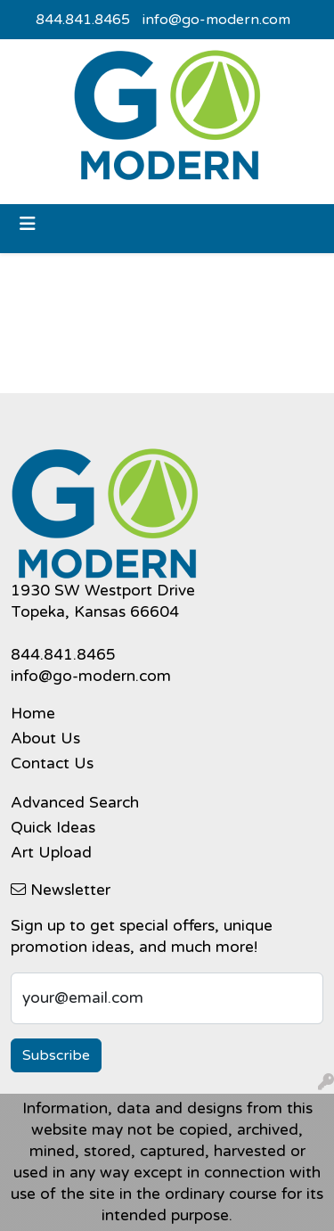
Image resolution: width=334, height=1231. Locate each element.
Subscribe (56, 1055)
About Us (45, 738)
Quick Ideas (53, 827)
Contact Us (52, 763)
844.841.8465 (83, 20)
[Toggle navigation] (27, 224)
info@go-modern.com (216, 20)
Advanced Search (75, 802)
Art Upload (51, 852)
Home (33, 713)
